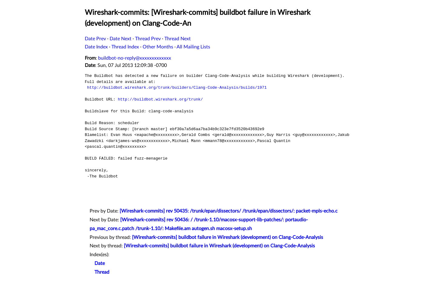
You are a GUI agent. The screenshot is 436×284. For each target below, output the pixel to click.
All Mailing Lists (193, 47)
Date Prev (95, 38)
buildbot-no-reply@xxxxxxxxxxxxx (134, 58)
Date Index (96, 47)
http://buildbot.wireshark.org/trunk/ (160, 99)
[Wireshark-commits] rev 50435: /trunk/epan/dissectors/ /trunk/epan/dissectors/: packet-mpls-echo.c (229, 211)
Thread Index (125, 47)
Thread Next (177, 38)
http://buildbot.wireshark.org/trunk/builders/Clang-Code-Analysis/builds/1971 (177, 87)
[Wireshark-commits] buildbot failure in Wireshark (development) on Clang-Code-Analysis (227, 237)
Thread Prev (148, 38)
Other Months (158, 47)
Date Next (120, 38)
